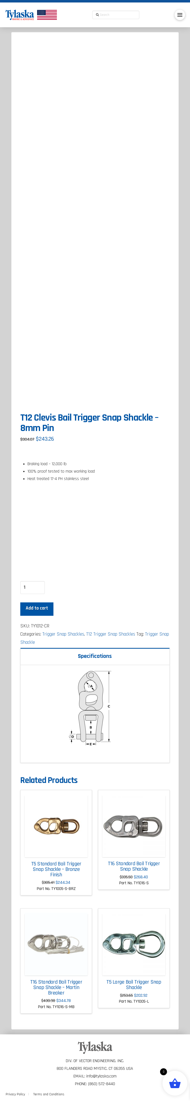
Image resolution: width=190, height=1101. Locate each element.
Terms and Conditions (48, 1094)
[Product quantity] (32, 587)
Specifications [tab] (95, 656)
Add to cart (37, 608)
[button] (180, 15)
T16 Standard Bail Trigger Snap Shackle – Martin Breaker (56, 987)
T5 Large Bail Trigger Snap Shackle (133, 985)
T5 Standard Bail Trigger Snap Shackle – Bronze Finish (56, 869)
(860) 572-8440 (101, 1084)
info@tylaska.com (101, 1076)
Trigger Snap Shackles (63, 634)
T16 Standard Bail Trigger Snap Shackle (134, 866)
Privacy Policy (15, 1094)
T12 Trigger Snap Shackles (110, 634)
